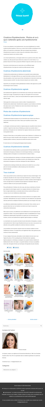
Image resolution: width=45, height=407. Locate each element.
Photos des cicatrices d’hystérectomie (16, 111)
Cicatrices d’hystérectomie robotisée (16, 147)
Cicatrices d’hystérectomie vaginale (15, 89)
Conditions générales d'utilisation (28, 388)
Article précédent (11, 319)
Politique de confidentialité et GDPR (11, 388)
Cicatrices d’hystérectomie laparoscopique (18, 115)
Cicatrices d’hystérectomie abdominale (17, 71)
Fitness (5, 42)
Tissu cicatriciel (8, 172)
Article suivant (34, 319)
